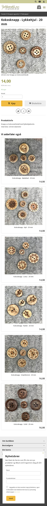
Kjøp (11, 103)
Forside (3, 14)
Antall (3, 93)
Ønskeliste (35, 103)
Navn (23, 472)
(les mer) (17, 492)
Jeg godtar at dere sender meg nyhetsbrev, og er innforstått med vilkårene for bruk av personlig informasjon (22, 489)
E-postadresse (23, 480)
